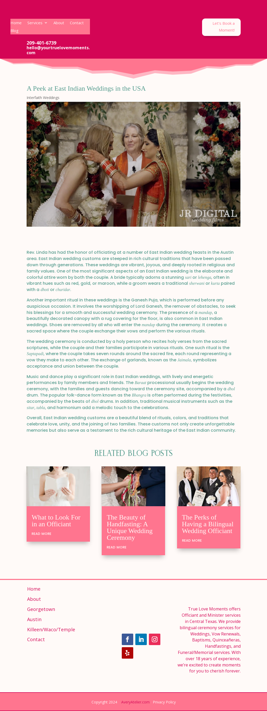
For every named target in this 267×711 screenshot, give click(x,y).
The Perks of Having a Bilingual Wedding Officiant (208, 524)
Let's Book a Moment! (224, 27)
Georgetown (41, 609)
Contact (77, 23)
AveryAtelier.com (135, 702)
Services (35, 23)
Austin (34, 619)
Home (16, 23)
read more (41, 533)
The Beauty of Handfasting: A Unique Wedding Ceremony (130, 527)
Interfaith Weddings (43, 97)
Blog (14, 31)
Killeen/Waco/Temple (51, 629)
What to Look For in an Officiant (56, 521)
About (58, 23)
